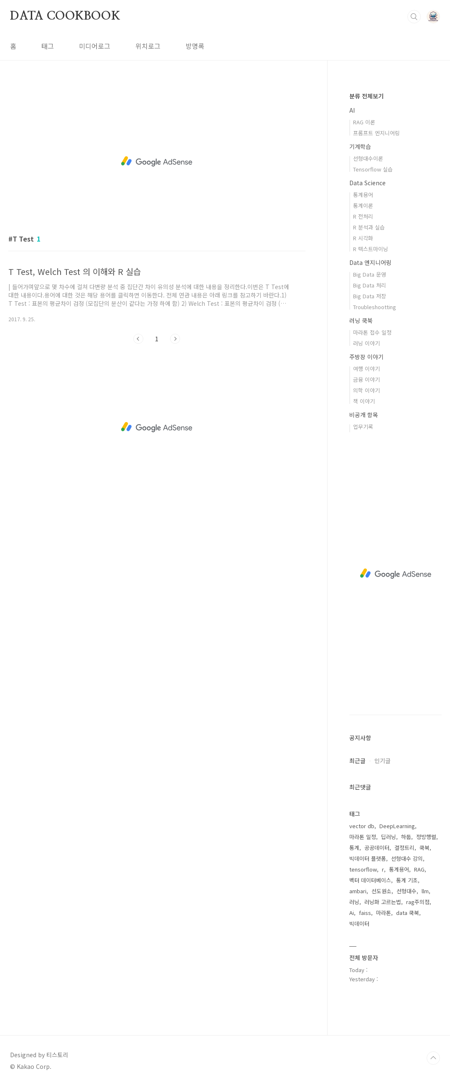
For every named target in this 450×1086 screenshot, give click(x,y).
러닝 (354, 902)
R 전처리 (363, 216)
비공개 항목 (363, 415)
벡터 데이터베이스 (370, 880)
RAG (419, 869)
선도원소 (381, 891)
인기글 (382, 760)
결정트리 (404, 848)
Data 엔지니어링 (370, 262)
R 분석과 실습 (369, 227)
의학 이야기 (366, 390)
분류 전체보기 (366, 96)
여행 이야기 (366, 369)
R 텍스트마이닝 (370, 249)
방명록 (195, 46)
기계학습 (360, 146)
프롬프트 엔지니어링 (376, 133)
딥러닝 (388, 837)
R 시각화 (363, 238)
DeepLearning (397, 826)
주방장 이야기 (366, 357)
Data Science (367, 183)
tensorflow (363, 869)
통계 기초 (407, 880)
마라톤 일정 (362, 837)
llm (425, 891)
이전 (138, 339)
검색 (414, 16)
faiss (365, 913)
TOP (433, 1058)
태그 (47, 46)
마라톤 (383, 913)
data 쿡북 (407, 913)
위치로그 (147, 46)
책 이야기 (364, 401)
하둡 (406, 837)
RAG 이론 (364, 122)
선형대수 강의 (407, 858)
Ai (351, 913)
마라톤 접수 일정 (372, 332)
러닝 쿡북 (361, 320)
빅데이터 (359, 923)
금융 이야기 (366, 379)
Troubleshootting (374, 307)
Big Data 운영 (369, 274)
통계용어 (363, 195)
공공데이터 (376, 848)
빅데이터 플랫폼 (367, 858)
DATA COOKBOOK (65, 16)
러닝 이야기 (366, 343)
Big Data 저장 (369, 296)
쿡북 (424, 848)
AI (352, 110)
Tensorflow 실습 (373, 169)
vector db (361, 826)
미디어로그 (94, 46)
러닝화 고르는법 (382, 902)
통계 (354, 848)
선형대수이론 (368, 158)
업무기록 (363, 427)
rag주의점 (418, 902)
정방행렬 (426, 837)
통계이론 (363, 205)
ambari (357, 891)
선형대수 (407, 891)
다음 (175, 339)
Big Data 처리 (369, 285)
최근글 (357, 760)
